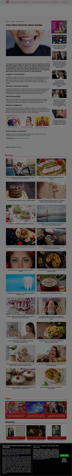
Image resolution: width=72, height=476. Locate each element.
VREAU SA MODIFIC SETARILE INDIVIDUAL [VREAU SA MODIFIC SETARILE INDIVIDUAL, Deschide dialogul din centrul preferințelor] (64, 460)
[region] (36, 460)
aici (12, 466)
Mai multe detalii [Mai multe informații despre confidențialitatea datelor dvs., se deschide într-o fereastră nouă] (15, 454)
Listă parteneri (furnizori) (38, 459)
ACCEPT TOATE (64, 455)
